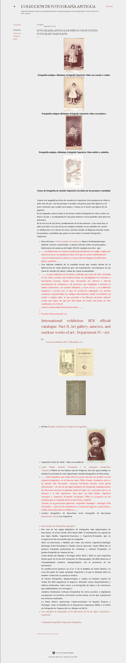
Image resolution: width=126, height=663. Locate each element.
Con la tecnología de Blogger (63, 653)
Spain (15, 39)
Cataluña (16, 36)
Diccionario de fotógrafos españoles (58, 526)
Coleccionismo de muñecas (68, 241)
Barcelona (17, 33)
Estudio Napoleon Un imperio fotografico (67, 426)
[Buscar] (109, 6)
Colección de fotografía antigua (58, 6)
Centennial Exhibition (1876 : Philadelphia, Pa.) (64, 342)
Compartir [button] (17, 25)
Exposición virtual (49, 516)
